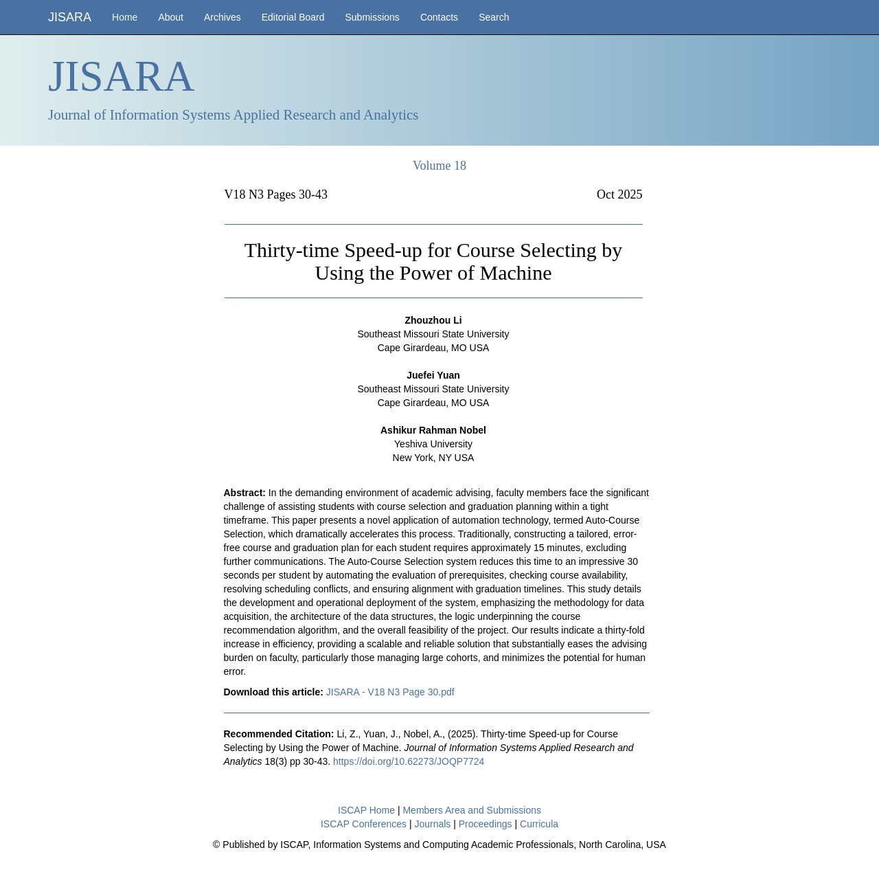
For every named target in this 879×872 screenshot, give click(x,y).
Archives (222, 17)
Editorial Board (293, 17)
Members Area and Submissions (471, 810)
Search (494, 17)
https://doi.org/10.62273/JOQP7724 (408, 761)
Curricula (539, 823)
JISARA (69, 17)
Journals (432, 823)
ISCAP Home (366, 810)
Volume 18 (439, 165)
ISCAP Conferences (364, 823)
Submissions (372, 17)
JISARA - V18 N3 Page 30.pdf (390, 691)
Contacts (439, 17)
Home (124, 17)
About (170, 17)
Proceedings (485, 823)
